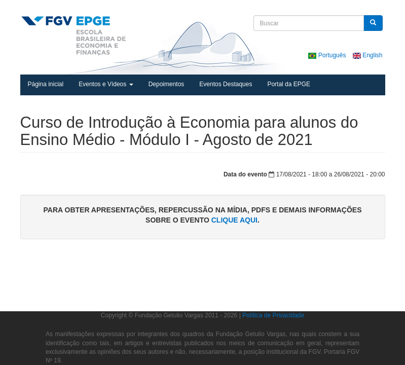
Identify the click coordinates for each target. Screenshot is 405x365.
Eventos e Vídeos (106, 84)
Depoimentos (167, 84)
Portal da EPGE (288, 84)
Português (327, 55)
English (368, 55)
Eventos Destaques (225, 84)
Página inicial (46, 84)
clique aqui (234, 220)
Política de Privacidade (273, 315)
